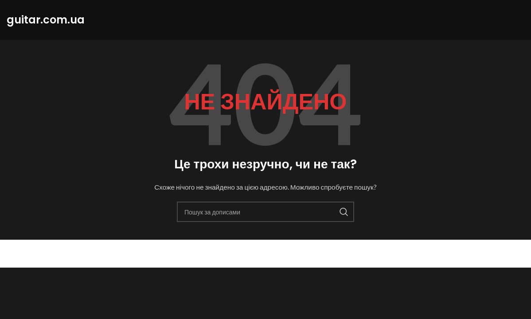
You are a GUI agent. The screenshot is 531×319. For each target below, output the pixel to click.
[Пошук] (265, 212)
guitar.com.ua (47, 253)
